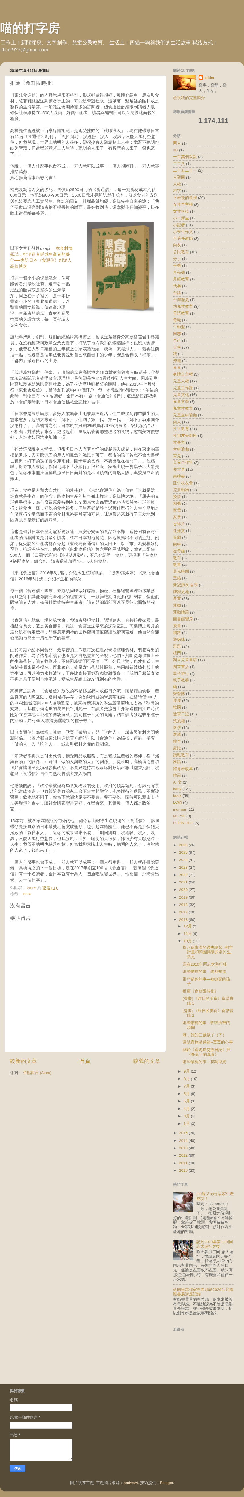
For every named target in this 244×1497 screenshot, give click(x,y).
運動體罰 (181, 612)
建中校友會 (183, 483)
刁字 (177, 191)
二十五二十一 (185, 170)
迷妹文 (179, 531)
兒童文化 (181, 395)
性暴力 (179, 442)
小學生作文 (183, 232)
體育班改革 (183, 769)
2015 (184, 1133)
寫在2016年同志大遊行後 (205, 964)
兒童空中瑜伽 (185, 415)
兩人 (177, 143)
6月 (187, 1094)
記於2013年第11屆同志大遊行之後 (214, 1244)
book (27, 894)
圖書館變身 (183, 619)
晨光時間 (181, 571)
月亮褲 (179, 272)
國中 (177, 544)
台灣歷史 (181, 300)
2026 (184, 845)
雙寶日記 (181, 714)
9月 (187, 1071)
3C (175, 150)
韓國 (177, 707)
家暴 (177, 517)
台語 (177, 293)
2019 (184, 897)
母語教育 (181, 313)
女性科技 (181, 211)
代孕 (177, 286)
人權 (177, 184)
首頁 (85, 1061)
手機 (177, 265)
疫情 (177, 497)
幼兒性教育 (183, 306)
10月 (188, 941)
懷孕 (177, 728)
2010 (184, 1170)
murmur (179, 809)
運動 (177, 605)
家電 (177, 510)
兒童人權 (181, 381)
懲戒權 (179, 721)
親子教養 (181, 680)
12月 (188, 926)
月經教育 (181, 279)
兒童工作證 (183, 388)
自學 (177, 347)
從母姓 (179, 551)
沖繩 (177, 361)
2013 (184, 1148)
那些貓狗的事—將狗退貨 (204, 1062)
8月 (187, 1079)
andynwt (131, 1483)
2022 (184, 875)
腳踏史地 (181, 592)
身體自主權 (183, 374)
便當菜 (179, 469)
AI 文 (177, 782)
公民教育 (181, 252)
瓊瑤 (177, 734)
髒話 (177, 762)
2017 (184, 912)
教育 (177, 558)
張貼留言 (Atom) (37, 1073)
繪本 (177, 741)
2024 (184, 860)
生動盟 (179, 327)
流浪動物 (181, 490)
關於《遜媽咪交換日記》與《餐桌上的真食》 (206, 1052)
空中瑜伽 (181, 449)
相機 (177, 503)
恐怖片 (179, 524)
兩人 (177, 422)
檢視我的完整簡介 (189, 98)
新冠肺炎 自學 (185, 585)
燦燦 (177, 700)
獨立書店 (181, 667)
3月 (187, 1116)
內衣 (177, 245)
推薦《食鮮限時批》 (200, 991)
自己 (177, 340)
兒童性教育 (183, 408)
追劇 (177, 537)
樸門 (177, 653)
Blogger (166, 1483)
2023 (184, 867)
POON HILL (183, 823)
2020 (184, 889)
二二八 (179, 164)
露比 (177, 748)
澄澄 (177, 646)
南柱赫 (179, 476)
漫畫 (177, 626)
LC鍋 (177, 802)
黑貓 (177, 578)
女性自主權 (183, 204)
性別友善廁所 (185, 436)
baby (177, 789)
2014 (184, 1140)
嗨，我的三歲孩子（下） (204, 1035)
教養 (177, 565)
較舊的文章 (146, 1061)
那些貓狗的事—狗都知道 (204, 972)
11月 (188, 933)
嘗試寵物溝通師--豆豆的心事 (208, 1042)
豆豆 (177, 367)
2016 (184, 920)
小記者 (179, 225)
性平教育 (181, 429)
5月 (187, 1101)
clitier (209, 78)
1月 (187, 1123)
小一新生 (181, 218)
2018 (184, 905)
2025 (184, 852)
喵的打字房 (30, 28)
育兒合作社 (183, 462)
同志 (177, 334)
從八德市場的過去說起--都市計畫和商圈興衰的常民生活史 (208, 952)
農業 (177, 598)
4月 (187, 1109)
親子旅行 (181, 673)
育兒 (177, 456)
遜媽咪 (179, 639)
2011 (184, 1163)
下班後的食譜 (185, 198)
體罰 (177, 775)
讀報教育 (181, 755)
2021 (184, 882)
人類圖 (179, 177)
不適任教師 (183, 238)
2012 (184, 1155)
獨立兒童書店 (185, 660)
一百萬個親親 (185, 157)
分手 (177, 259)
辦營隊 (179, 694)
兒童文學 (181, 401)
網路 (177, 633)
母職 (177, 320)
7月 (187, 1086)
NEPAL (179, 816)
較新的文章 (23, 1061)
